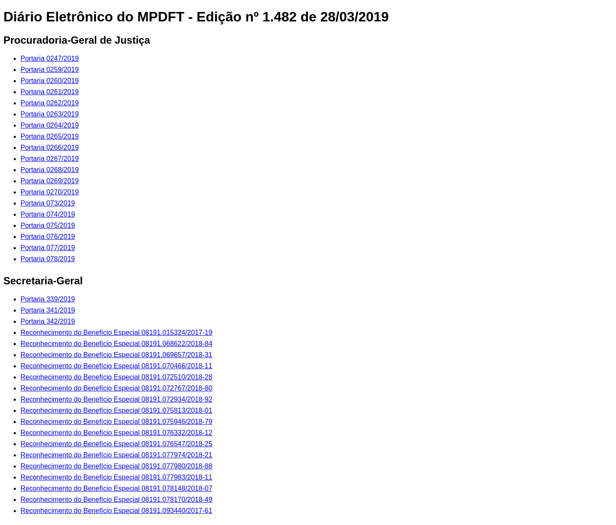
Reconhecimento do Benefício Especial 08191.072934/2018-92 (116, 399)
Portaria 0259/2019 (50, 69)
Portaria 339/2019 (48, 299)
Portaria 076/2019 (48, 236)
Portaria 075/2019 (48, 225)
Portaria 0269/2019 (50, 181)
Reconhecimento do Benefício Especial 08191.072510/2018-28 (116, 377)
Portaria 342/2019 (48, 321)
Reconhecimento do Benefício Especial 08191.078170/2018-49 (116, 499)
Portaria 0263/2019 (50, 114)
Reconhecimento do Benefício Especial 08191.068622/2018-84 (116, 343)
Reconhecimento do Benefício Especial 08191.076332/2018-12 (116, 432)
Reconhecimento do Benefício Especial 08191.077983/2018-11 (116, 477)
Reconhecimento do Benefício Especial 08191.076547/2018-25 (116, 443)
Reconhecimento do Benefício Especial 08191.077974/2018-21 (116, 455)
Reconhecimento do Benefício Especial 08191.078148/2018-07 (116, 488)
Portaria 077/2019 (48, 247)
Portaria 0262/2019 (50, 103)
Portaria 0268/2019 (50, 169)
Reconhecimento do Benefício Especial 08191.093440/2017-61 (116, 510)
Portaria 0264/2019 (50, 125)
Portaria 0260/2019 (50, 80)
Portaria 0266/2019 (50, 147)
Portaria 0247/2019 (50, 58)
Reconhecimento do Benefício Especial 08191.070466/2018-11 (116, 366)
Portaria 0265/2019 (50, 136)
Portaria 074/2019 (48, 214)
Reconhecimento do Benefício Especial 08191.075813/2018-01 (116, 410)
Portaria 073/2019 (48, 203)
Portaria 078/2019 (48, 258)
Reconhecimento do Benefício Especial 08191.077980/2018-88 (116, 466)
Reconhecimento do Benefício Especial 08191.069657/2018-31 (116, 354)
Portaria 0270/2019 (50, 192)
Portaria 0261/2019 (50, 91)
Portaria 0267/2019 (50, 158)
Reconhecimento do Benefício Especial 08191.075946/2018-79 (116, 421)
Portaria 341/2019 (48, 310)
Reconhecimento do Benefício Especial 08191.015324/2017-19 (116, 332)
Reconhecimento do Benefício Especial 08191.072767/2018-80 (116, 388)
